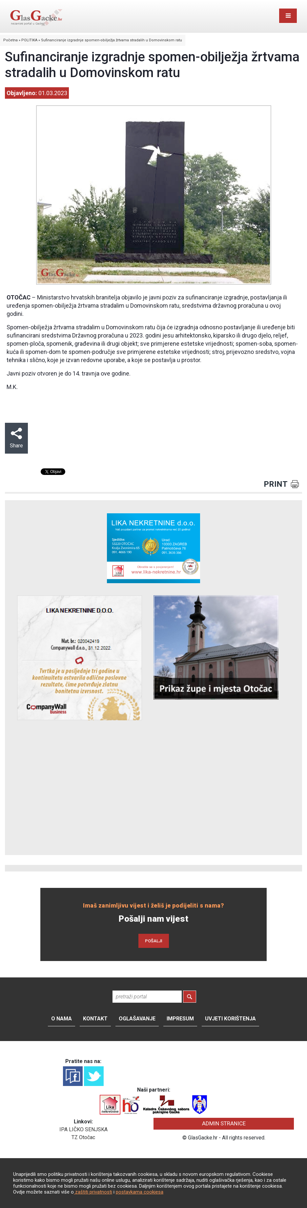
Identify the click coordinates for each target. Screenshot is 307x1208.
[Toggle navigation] (288, 15)
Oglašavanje (137, 1018)
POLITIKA (29, 40)
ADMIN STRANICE (224, 1123)
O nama (61, 1018)
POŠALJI (153, 940)
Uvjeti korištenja (230, 1018)
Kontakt (95, 1018)
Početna (10, 40)
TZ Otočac (83, 1137)
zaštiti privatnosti (93, 1192)
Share (16, 438)
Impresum (180, 1018)
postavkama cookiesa (139, 1192)
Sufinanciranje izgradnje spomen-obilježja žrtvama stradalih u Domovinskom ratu (111, 40)
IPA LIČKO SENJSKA (83, 1129)
